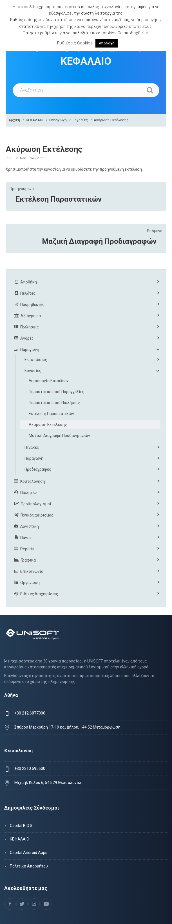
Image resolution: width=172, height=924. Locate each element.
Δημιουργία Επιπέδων (49, 380)
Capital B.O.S (21, 825)
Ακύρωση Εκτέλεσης (111, 120)
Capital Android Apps (28, 852)
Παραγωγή (58, 120)
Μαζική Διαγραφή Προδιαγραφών (99, 241)
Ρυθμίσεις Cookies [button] (75, 43)
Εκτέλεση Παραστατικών (58, 199)
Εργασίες (80, 120)
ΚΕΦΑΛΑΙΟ (34, 120)
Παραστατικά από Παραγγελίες (56, 391)
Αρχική (14, 120)
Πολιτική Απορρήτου (29, 866)
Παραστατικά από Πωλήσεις (54, 402)
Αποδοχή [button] (106, 43)
